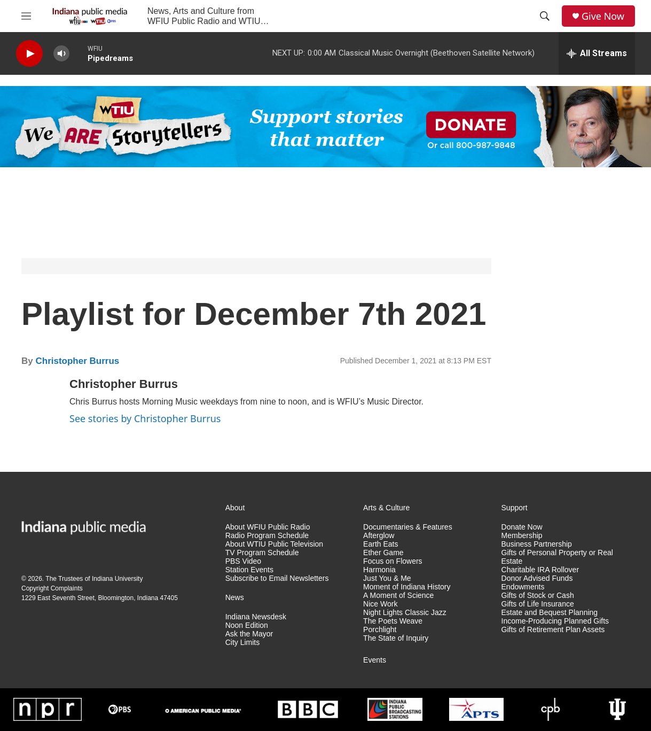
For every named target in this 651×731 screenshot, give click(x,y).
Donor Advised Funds (537, 578)
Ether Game (383, 553)
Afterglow (378, 536)
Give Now (603, 16)
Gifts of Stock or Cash (537, 596)
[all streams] (597, 53)
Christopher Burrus (77, 361)
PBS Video (243, 561)
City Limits (242, 643)
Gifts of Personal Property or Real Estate (557, 557)
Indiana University (117, 578)
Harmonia (379, 570)
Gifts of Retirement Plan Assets (553, 630)
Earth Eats (380, 544)
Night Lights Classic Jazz (404, 613)
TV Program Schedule (262, 553)
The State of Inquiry (395, 638)
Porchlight (379, 630)
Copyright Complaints (52, 588)
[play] (29, 54)
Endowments (523, 587)
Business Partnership (536, 544)
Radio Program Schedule (267, 536)
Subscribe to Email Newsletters (277, 578)
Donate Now (522, 527)
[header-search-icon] (545, 16)
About (235, 508)
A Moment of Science (398, 596)
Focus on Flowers (392, 561)
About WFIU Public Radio (267, 527)
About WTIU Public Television (274, 544)
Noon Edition (246, 625)
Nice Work (380, 604)
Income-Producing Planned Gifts (555, 621)
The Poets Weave (392, 621)
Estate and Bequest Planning (549, 613)
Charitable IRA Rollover (540, 570)
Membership (522, 536)
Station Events (249, 570)
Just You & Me (387, 578)
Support (514, 508)
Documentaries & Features (407, 527)
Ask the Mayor (249, 634)
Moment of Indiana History (406, 587)
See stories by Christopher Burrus (145, 418)
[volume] (61, 54)
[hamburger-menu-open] (26, 16)
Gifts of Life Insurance (537, 604)
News (234, 598)
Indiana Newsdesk (255, 617)
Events (374, 660)
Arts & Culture (386, 508)
